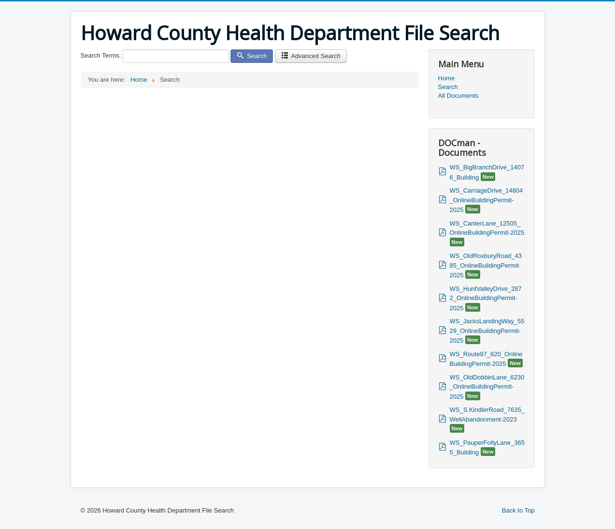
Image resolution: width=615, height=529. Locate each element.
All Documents (458, 95)
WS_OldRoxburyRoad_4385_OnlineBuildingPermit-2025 (486, 265)
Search (252, 56)
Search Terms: (101, 55)
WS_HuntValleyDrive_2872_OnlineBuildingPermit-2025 (486, 298)
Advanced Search (311, 56)
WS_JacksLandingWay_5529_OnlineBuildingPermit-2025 (487, 330)
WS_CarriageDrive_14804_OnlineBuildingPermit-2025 (486, 200)
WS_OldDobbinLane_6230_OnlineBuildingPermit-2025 (487, 387)
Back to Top (518, 510)
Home (446, 78)
